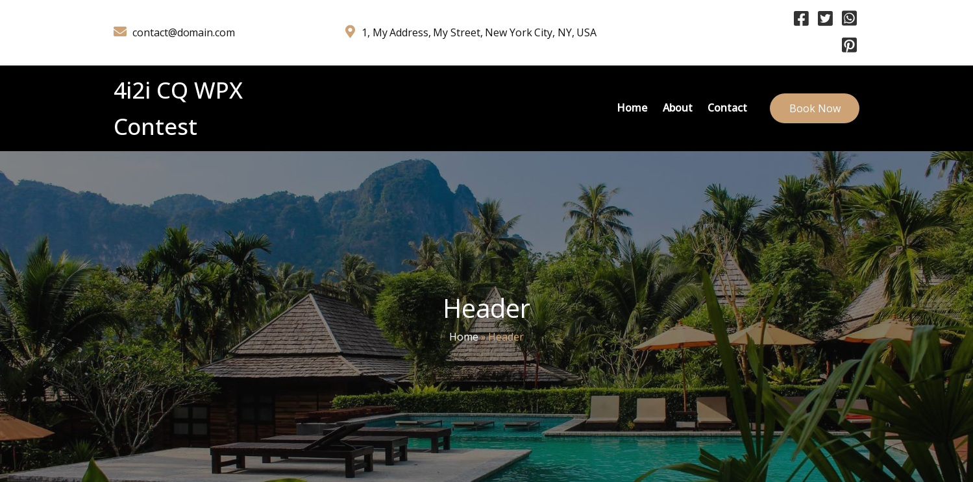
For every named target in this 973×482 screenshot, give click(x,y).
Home (463, 337)
